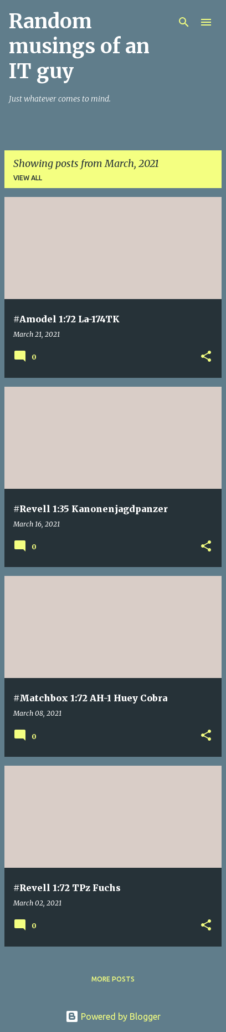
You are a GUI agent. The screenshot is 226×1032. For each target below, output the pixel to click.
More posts (113, 979)
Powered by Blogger (113, 1016)
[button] (206, 357)
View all (27, 177)
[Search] (184, 22)
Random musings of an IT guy (79, 46)
